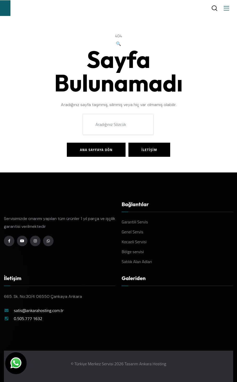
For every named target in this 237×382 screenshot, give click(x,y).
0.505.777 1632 (28, 318)
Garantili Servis (135, 222)
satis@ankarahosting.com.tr (38, 310)
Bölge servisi (133, 251)
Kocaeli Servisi (134, 242)
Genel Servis (132, 232)
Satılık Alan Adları (137, 261)
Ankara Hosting (152, 364)
